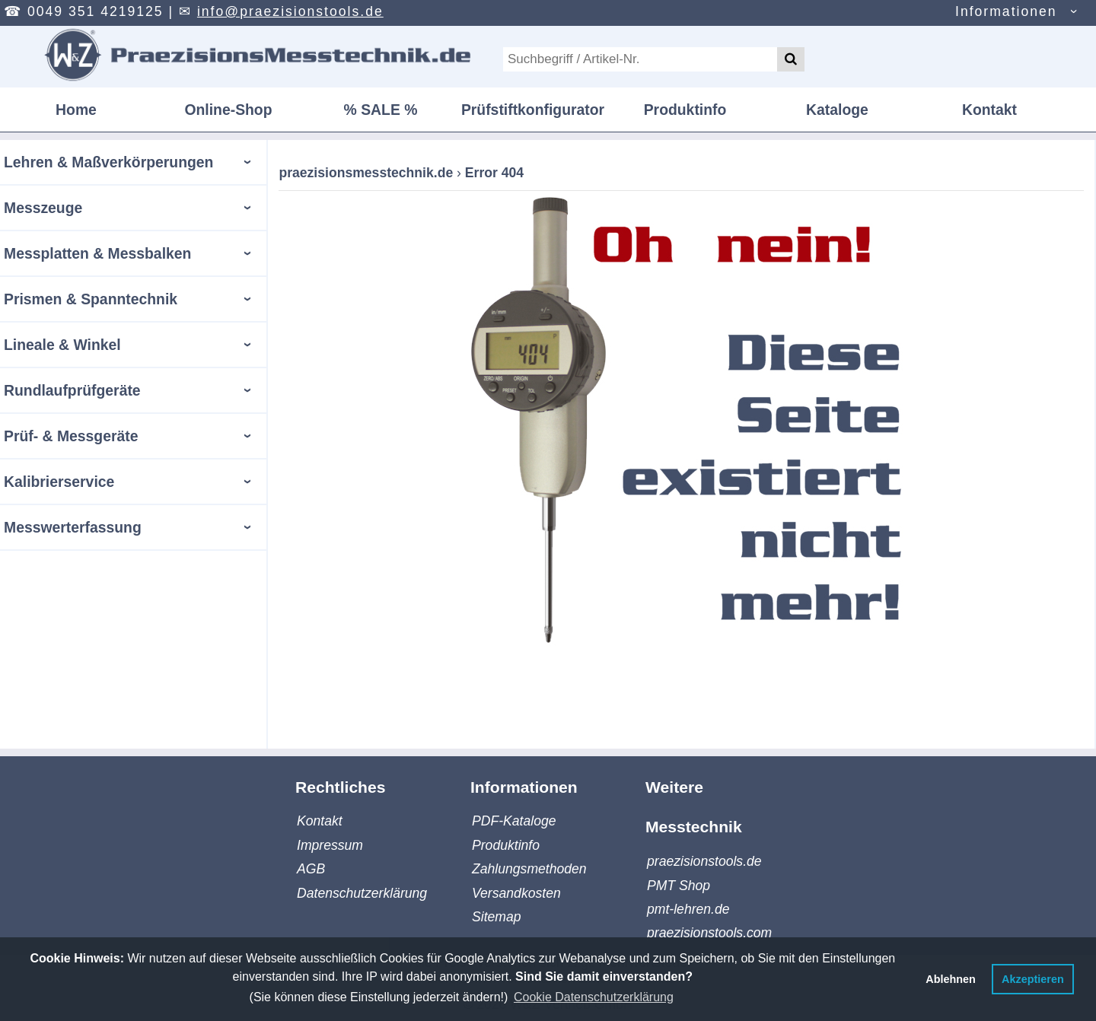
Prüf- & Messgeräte (71, 436)
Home (76, 109)
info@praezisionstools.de (290, 11)
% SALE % (381, 109)
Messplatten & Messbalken (97, 253)
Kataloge (837, 109)
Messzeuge (43, 207)
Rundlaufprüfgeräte (72, 390)
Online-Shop (228, 109)
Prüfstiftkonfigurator (532, 109)
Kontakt (989, 109)
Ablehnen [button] (951, 979)
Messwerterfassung (73, 527)
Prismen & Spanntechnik (90, 299)
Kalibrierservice (59, 481)
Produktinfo (685, 109)
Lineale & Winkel (62, 344)
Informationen (1006, 11)
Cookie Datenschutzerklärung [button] (594, 997)
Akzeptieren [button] (1033, 979)
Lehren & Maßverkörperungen (108, 162)
